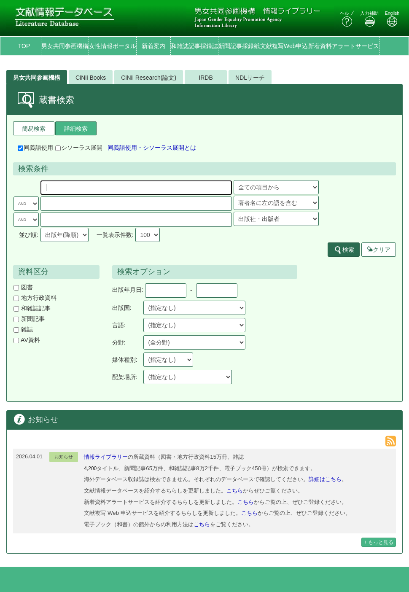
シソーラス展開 (78, 147)
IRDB (206, 77)
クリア (378, 249)
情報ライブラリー (106, 457)
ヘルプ (347, 19)
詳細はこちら (325, 479)
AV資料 (26, 339)
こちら (234, 490)
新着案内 (153, 46)
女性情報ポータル (112, 46)
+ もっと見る (378, 542)
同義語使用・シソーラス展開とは (152, 147)
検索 (344, 250)
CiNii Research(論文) (148, 77)
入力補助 (369, 19)
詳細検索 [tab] (76, 128)
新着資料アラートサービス (343, 46)
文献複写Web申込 (284, 46)
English (392, 19)
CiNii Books (90, 77)
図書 (23, 287)
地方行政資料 (35, 297)
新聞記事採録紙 (239, 46)
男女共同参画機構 (65, 46)
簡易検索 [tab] (34, 128)
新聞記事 (29, 318)
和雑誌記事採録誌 (194, 46)
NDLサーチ (250, 77)
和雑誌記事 (32, 308)
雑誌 (23, 329)
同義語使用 (35, 147)
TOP (24, 46)
